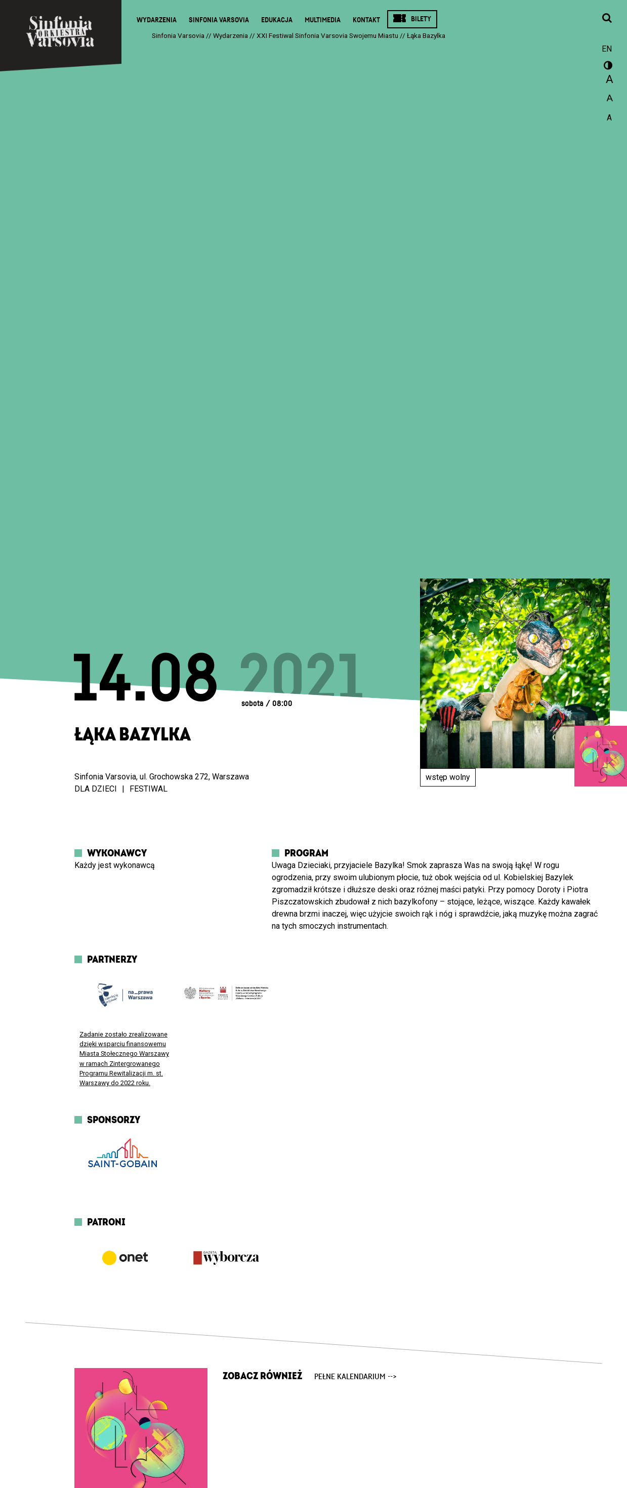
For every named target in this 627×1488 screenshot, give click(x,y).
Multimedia (323, 20)
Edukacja (276, 20)
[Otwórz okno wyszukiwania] (607, 19)
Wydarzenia (157, 20)
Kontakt (366, 20)
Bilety (421, 19)
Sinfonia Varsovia (219, 20)
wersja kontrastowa (607, 66)
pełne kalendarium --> (355, 1377)
